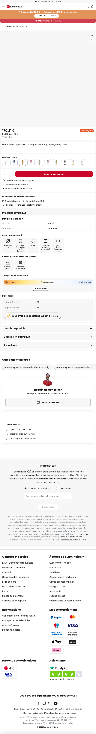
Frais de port (9, 581)
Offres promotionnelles (61, 581)
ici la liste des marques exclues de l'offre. (69, 540)
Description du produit (17, 336)
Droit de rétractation (13, 586)
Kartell (51, 223)
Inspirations (55, 600)
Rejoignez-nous (57, 586)
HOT (46, 15)
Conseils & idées (72, 600)
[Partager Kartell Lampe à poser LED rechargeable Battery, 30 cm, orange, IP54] (92, 40)
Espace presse (57, 595)
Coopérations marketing (62, 577)
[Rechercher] (88, 6)
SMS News (54, 572)
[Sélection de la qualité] (8, 174)
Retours (6, 591)
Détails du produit (14, 328)
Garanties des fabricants (15, 577)
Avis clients (10, 345)
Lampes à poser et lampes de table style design (27, 367)
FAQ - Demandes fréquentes (17, 562)
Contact (6, 572)
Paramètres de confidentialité (26, 709)
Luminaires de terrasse (16, 26)
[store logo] (16, 6)
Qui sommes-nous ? (60, 562)
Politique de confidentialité (71, 537)
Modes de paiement (13, 595)
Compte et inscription (14, 600)
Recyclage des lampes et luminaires (60, 713)
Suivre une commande (14, 567)
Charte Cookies (10, 625)
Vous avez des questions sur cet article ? (34, 315)
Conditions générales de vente (18, 615)
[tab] (24, 578)
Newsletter (55, 567)
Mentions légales (11, 629)
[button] (92, 35)
